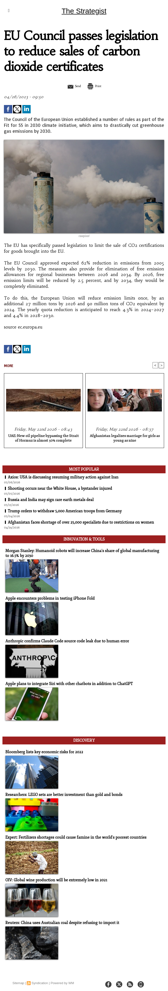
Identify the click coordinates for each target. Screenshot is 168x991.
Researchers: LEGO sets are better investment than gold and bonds (60, 791)
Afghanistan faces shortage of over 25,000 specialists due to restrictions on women (81, 522)
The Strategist (84, 10)
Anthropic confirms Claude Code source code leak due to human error (63, 639)
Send (72, 86)
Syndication (40, 979)
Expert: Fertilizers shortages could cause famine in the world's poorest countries (71, 834)
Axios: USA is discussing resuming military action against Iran (63, 477)
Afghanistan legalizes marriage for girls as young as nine (125, 438)
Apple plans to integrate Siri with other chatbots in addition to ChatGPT (65, 682)
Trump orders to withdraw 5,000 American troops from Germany (65, 511)
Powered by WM (62, 979)
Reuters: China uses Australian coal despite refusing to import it (58, 918)
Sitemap (18, 979)
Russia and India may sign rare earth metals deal (51, 500)
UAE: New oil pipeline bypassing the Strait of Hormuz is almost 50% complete (43, 438)
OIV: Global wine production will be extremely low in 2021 (53, 876)
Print (96, 86)
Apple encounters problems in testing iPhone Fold (47, 597)
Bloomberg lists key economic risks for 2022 (41, 749)
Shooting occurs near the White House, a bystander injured (60, 488)
